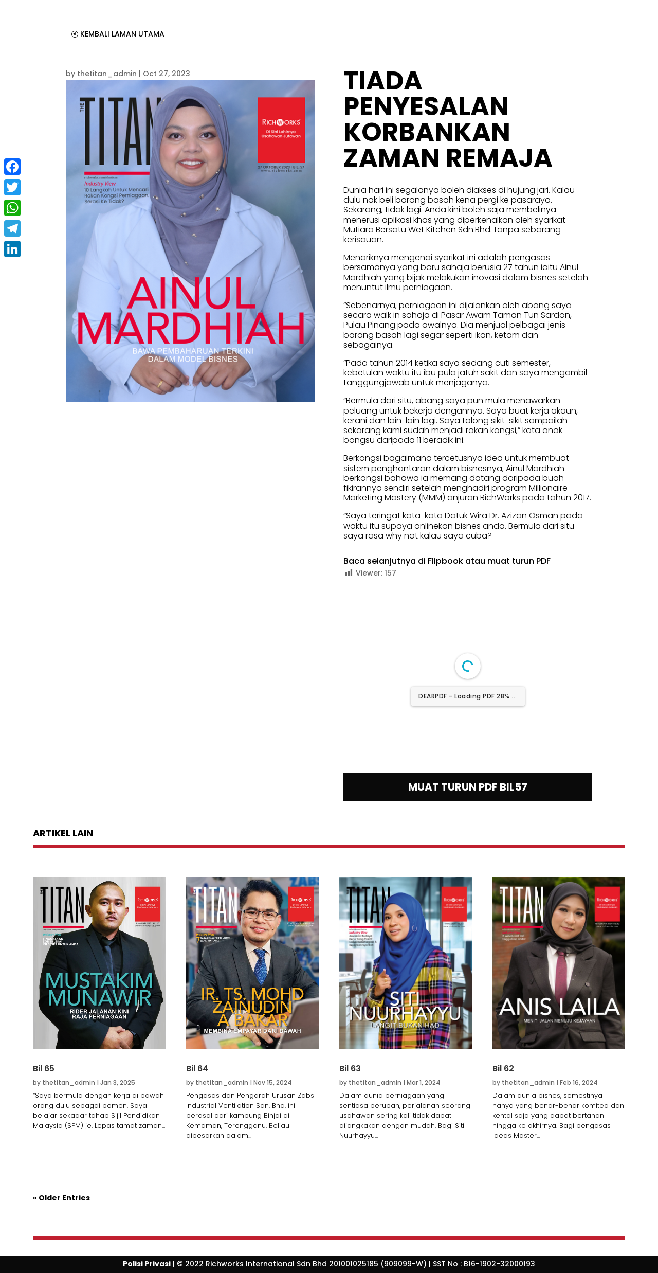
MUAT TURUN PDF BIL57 (467, 787)
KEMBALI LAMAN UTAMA (122, 34)
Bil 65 (43, 1068)
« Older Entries (61, 1198)
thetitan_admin (107, 73)
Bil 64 (197, 1068)
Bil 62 (503, 1068)
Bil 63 (350, 1068)
